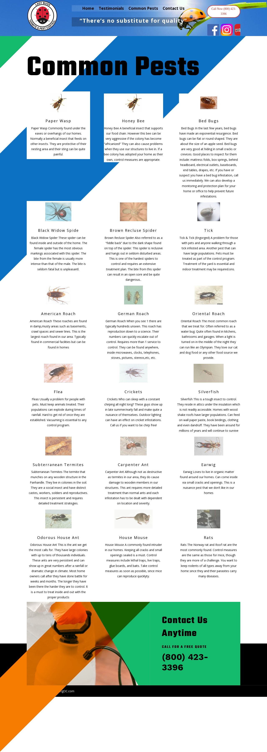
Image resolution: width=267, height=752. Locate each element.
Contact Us (174, 9)
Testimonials (111, 9)
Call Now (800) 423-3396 (224, 11)
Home (88, 9)
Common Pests (143, 9)
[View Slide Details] (213, 30)
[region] (223, 30)
